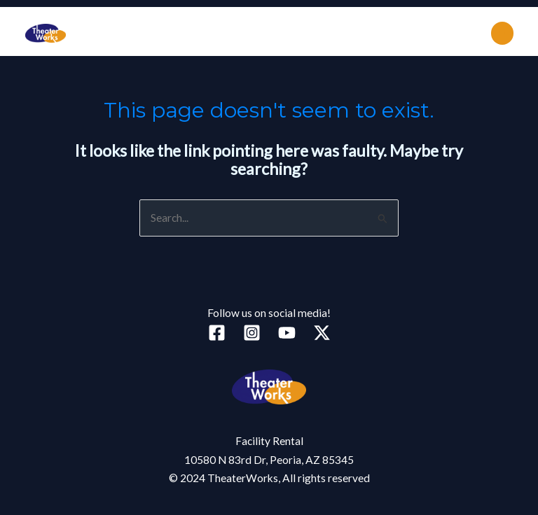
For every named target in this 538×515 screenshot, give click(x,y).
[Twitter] (322, 332)
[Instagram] (252, 332)
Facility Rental (269, 441)
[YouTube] (287, 332)
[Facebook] (217, 332)
